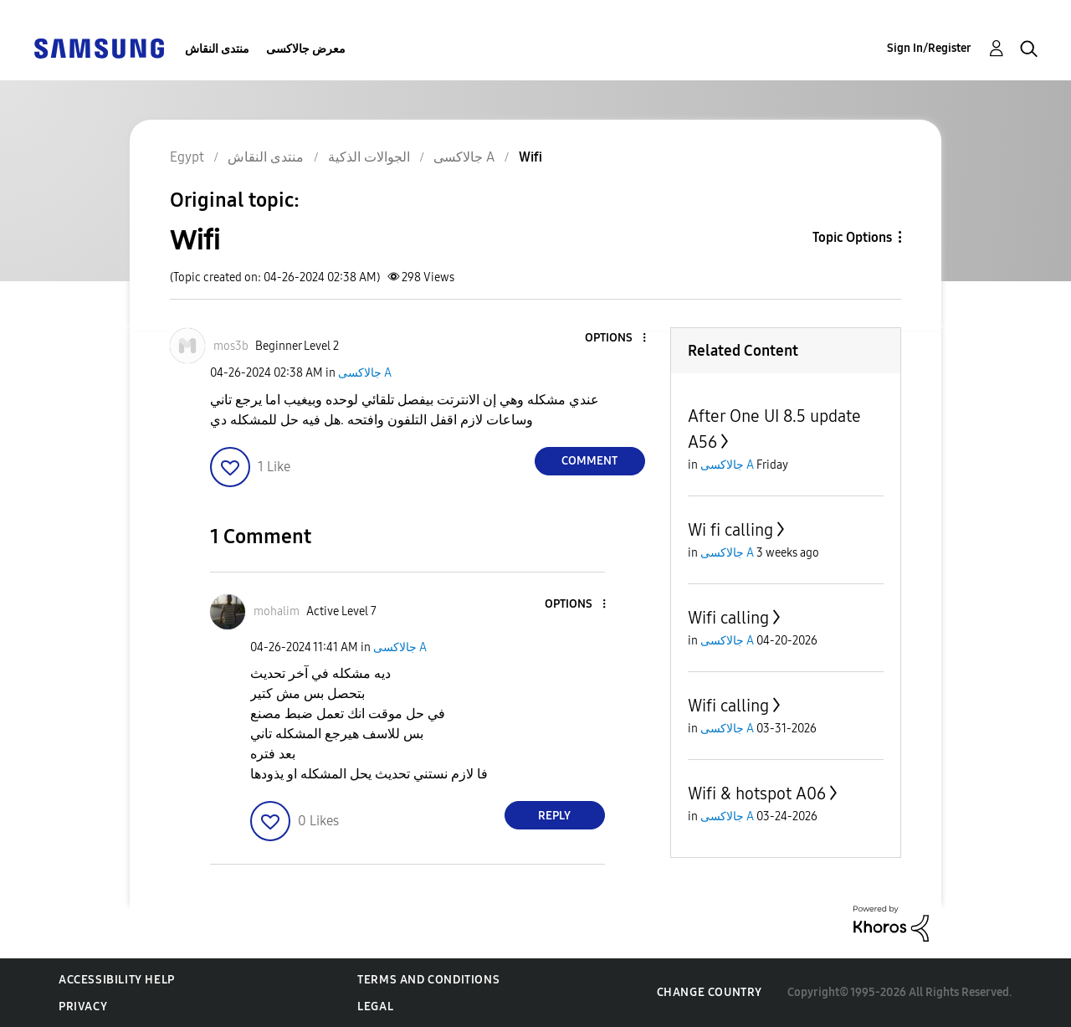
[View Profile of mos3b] (231, 346)
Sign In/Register (929, 48)
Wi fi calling (730, 530)
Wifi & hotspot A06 (757, 793)
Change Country (709, 992)
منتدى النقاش (217, 49)
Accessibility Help (117, 980)
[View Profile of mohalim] (277, 611)
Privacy (83, 1006)
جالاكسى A (365, 373)
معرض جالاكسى (306, 49)
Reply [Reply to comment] (554, 816)
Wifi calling (728, 618)
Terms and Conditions (428, 980)
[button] (616, 339)
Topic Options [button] (852, 237)
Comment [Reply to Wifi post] (589, 461)
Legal (375, 1006)
